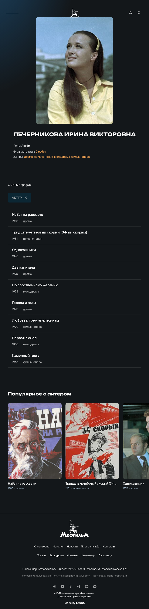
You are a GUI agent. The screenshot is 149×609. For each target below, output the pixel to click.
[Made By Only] (74, 603)
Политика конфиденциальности (71, 575)
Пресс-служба (90, 546)
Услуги (41, 555)
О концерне (41, 546)
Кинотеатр (88, 555)
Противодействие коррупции (109, 575)
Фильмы (72, 555)
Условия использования (36, 575)
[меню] (12, 12)
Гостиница (105, 555)
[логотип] (74, 12)
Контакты (109, 546)
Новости (72, 546)
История (58, 546)
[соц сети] (54, 586)
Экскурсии (56, 555)
